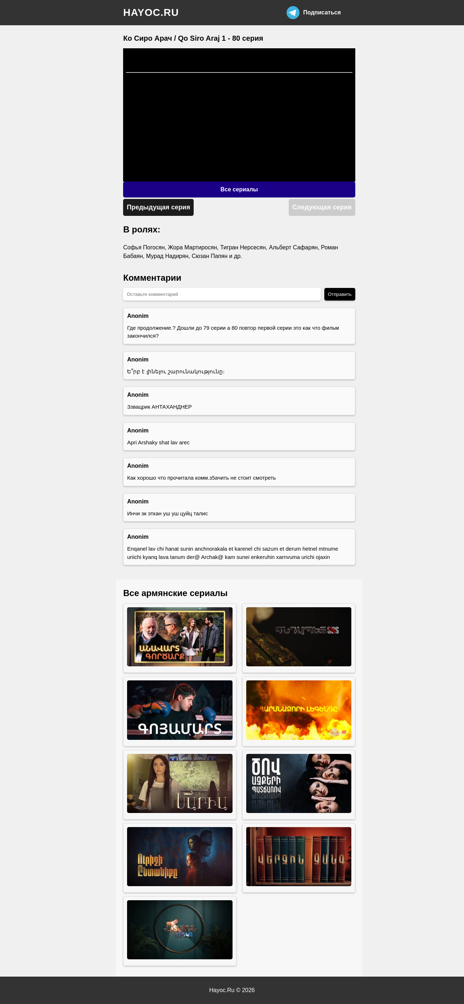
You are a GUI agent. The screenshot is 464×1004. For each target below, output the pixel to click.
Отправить (340, 294)
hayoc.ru (151, 12)
